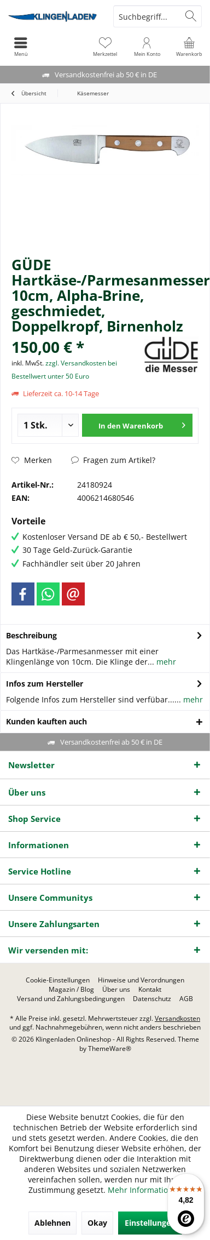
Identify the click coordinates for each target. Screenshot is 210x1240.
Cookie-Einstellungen (58, 980)
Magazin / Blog (71, 989)
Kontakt (149, 989)
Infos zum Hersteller (44, 683)
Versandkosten (177, 1018)
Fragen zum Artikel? (113, 460)
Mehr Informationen (145, 1190)
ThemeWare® (109, 1048)
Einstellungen (150, 1223)
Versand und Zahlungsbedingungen (71, 999)
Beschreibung (31, 635)
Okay (97, 1223)
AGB (186, 999)
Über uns (116, 989)
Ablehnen (52, 1223)
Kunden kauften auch (46, 721)
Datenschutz (152, 999)
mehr (165, 661)
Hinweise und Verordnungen (141, 980)
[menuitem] (189, 46)
